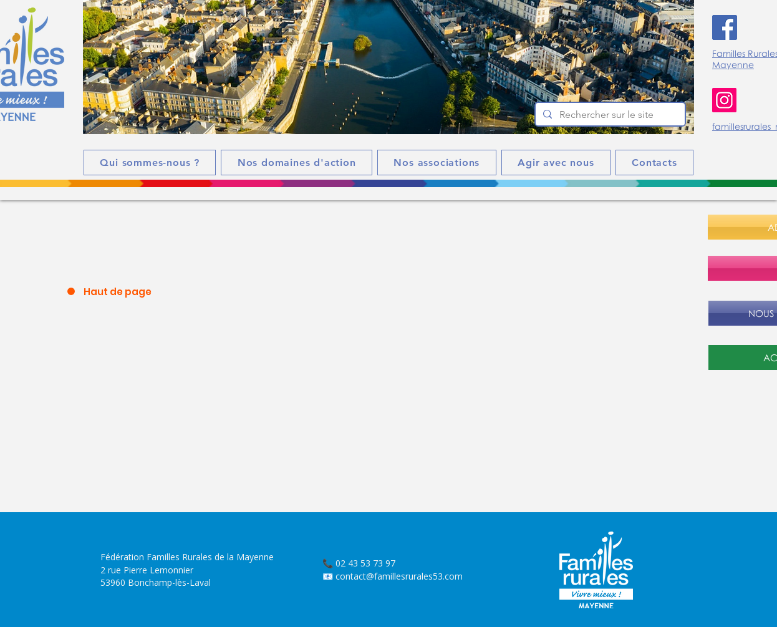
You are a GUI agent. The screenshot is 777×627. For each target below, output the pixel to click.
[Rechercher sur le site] (609, 115)
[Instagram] (724, 100)
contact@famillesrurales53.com (399, 576)
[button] (388, 67)
